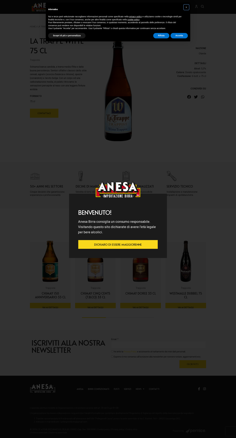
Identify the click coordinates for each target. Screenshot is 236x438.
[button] (186, 7)
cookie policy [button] (133, 19)
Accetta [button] (179, 35)
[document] (118, 219)
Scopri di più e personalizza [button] (67, 35)
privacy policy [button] (135, 16)
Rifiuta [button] (161, 35)
